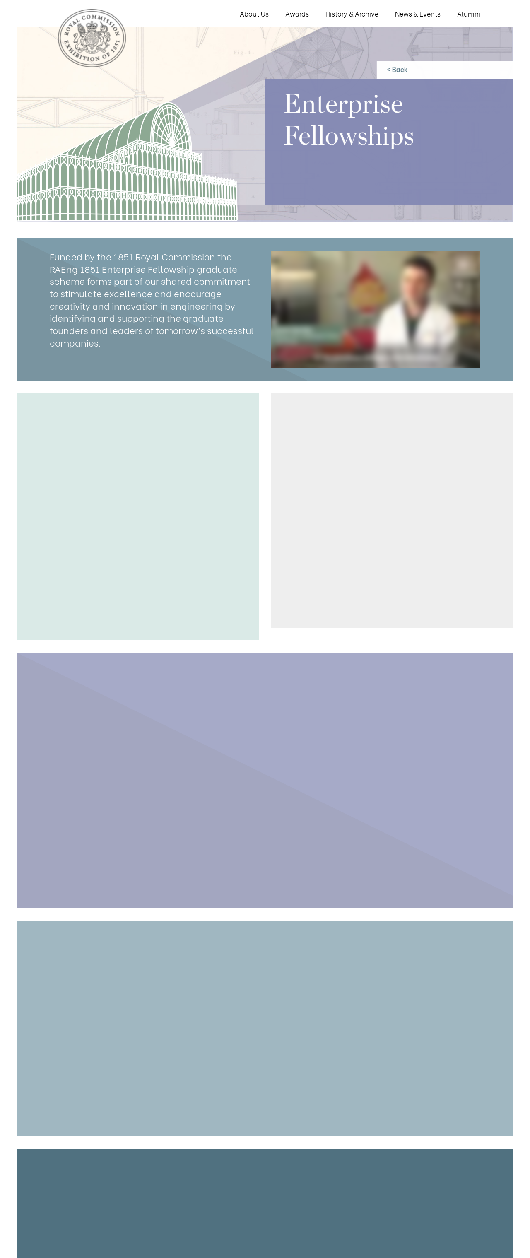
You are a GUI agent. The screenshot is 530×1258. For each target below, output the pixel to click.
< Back (396, 69)
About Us (254, 13)
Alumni (468, 13)
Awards (297, 13)
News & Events (418, 13)
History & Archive (351, 13)
